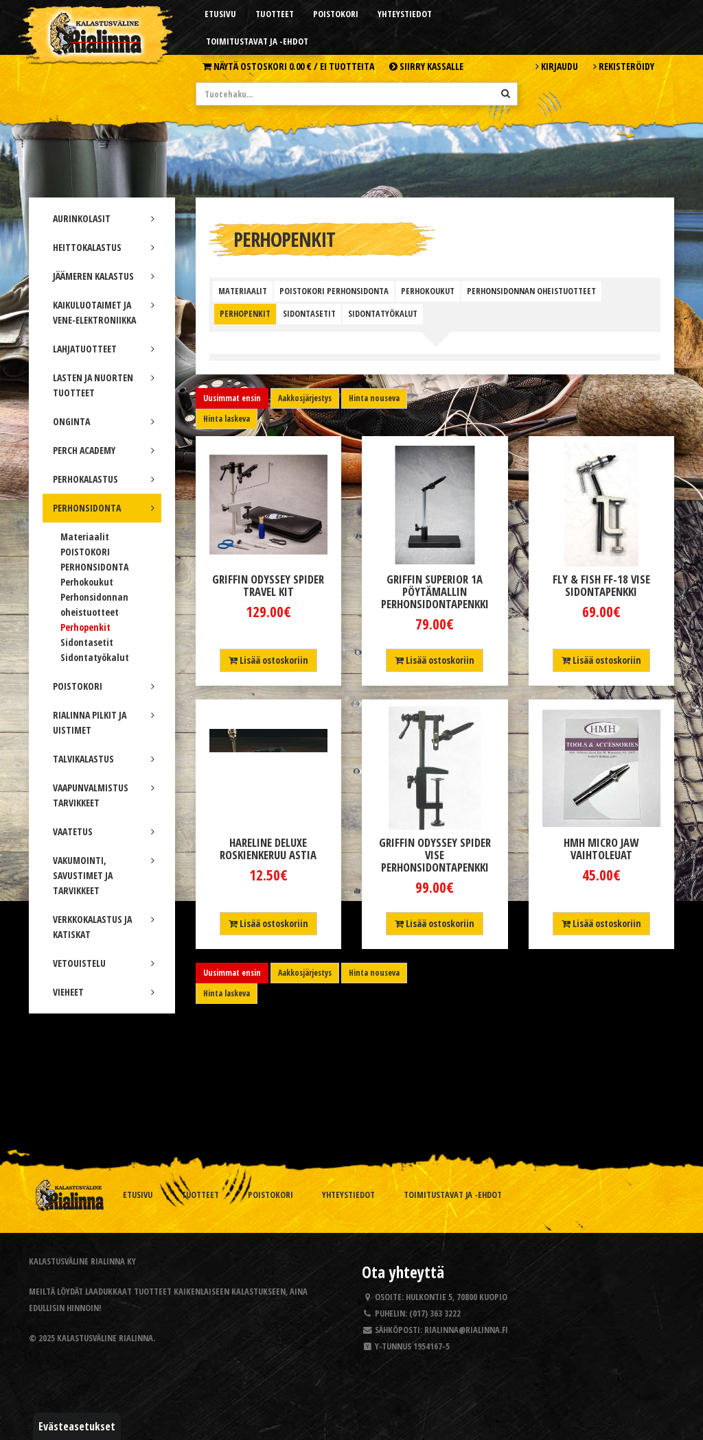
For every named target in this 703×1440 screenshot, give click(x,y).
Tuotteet (274, 14)
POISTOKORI (103, 686)
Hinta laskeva (226, 418)
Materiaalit (84, 536)
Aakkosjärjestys (305, 398)
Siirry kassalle (426, 66)
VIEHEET (103, 991)
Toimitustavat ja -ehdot (257, 41)
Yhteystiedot (405, 14)
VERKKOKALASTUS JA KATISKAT (103, 927)
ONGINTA (103, 421)
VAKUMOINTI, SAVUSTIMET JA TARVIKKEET (103, 875)
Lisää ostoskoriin (268, 660)
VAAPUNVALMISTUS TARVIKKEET (103, 795)
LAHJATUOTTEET (103, 348)
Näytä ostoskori (288, 66)
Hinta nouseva (374, 398)
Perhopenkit (85, 627)
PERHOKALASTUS (103, 478)
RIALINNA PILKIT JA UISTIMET (103, 722)
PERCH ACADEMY (103, 450)
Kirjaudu (556, 66)
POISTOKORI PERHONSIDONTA (334, 291)
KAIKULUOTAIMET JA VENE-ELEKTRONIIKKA (103, 312)
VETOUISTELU (103, 963)
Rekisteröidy (623, 66)
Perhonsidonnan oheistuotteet (531, 291)
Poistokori (335, 14)
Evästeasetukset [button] (76, 1426)
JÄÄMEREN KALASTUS (103, 276)
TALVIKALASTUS (103, 758)
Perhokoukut (86, 581)
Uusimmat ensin (232, 398)
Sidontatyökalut (94, 657)
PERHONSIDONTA (103, 507)
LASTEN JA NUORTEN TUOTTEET (103, 385)
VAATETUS (103, 831)
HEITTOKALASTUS (103, 247)
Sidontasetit (86, 642)
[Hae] (505, 93)
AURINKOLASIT (103, 218)
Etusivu (220, 14)
